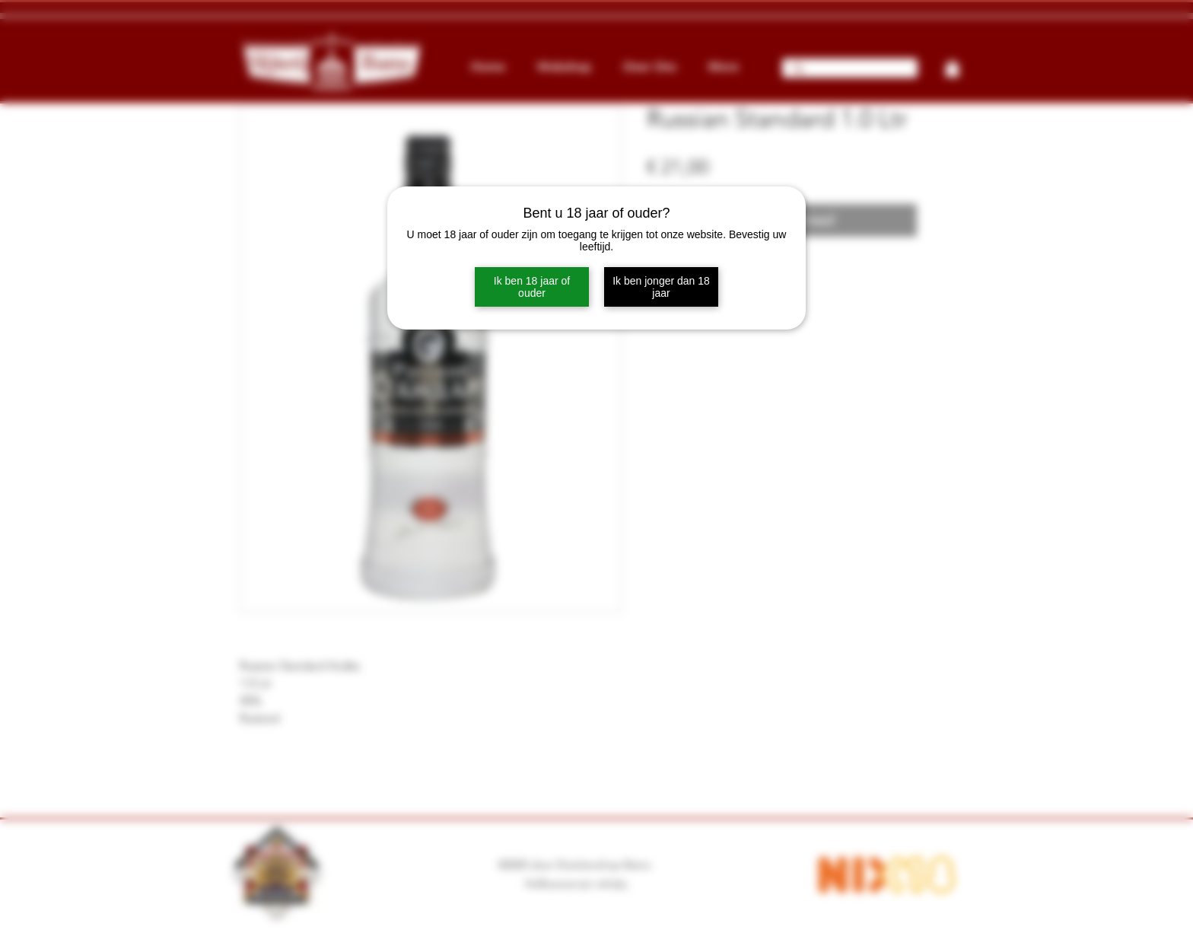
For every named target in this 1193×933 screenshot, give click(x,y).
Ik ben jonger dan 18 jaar (661, 287)
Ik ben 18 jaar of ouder (532, 287)
